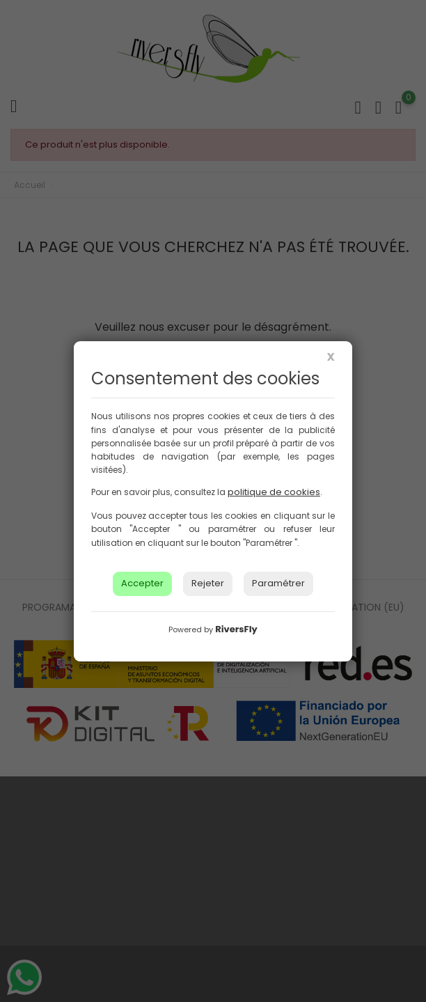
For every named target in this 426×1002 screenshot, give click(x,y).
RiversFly (236, 629)
